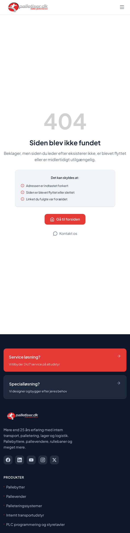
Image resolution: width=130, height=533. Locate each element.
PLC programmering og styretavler (34, 524)
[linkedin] (19, 459)
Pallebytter (14, 487)
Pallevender (15, 496)
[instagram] (42, 459)
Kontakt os (65, 233)
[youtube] (31, 459)
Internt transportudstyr (24, 515)
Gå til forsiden (65, 219)
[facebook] (8, 459)
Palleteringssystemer (23, 505)
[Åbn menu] (122, 7)
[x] (54, 459)
